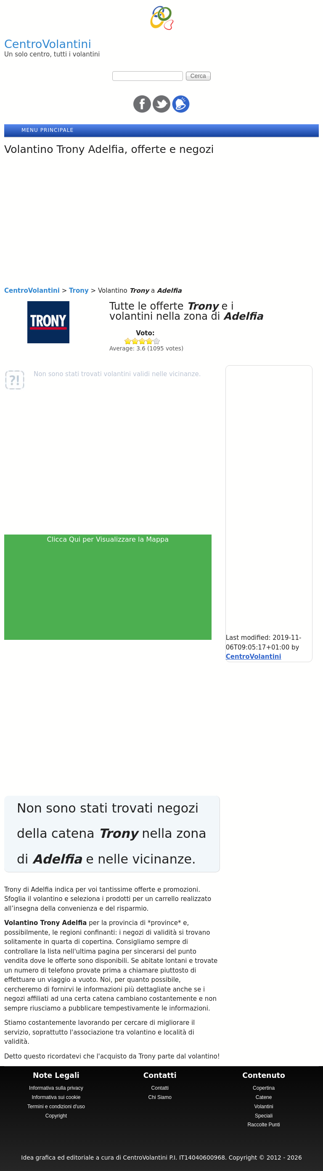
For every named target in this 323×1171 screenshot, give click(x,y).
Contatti (160, 1088)
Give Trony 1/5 (128, 341)
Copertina (264, 1088)
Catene (264, 1097)
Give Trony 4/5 (149, 341)
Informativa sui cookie (56, 1097)
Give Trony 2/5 (135, 341)
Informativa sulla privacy (56, 1088)
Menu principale (47, 130)
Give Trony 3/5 (142, 341)
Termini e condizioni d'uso (56, 1107)
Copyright (56, 1116)
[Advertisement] (161, 223)
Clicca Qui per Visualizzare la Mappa (108, 539)
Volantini (263, 1107)
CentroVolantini (47, 44)
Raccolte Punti (263, 1125)
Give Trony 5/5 (156, 341)
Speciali (264, 1116)
